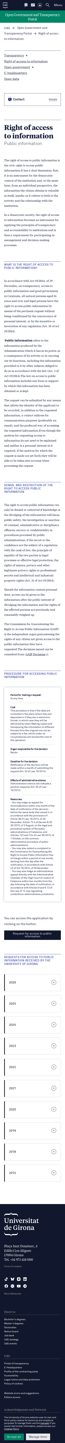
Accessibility (11, 1375)
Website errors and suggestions (21, 1393)
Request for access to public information (32, 935)
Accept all (14, 1436)
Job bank (9, 1335)
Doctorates (10, 1327)
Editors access (12, 1397)
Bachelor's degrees (14, 1319)
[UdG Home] (5, 5)
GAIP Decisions (36, 654)
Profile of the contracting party (21, 1371)
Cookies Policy (11, 1429)
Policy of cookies (13, 1383)
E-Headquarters (13, 1367)
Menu (58, 5)
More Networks (12, 1294)
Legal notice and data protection (22, 1379)
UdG (7, 28)
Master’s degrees (13, 1323)
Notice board (11, 1331)
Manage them (38, 1436)
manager (44, 1423)
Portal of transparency (16, 1363)
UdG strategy (11, 1339)
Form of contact (12, 1266)
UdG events (10, 1343)
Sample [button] (53, 99)
